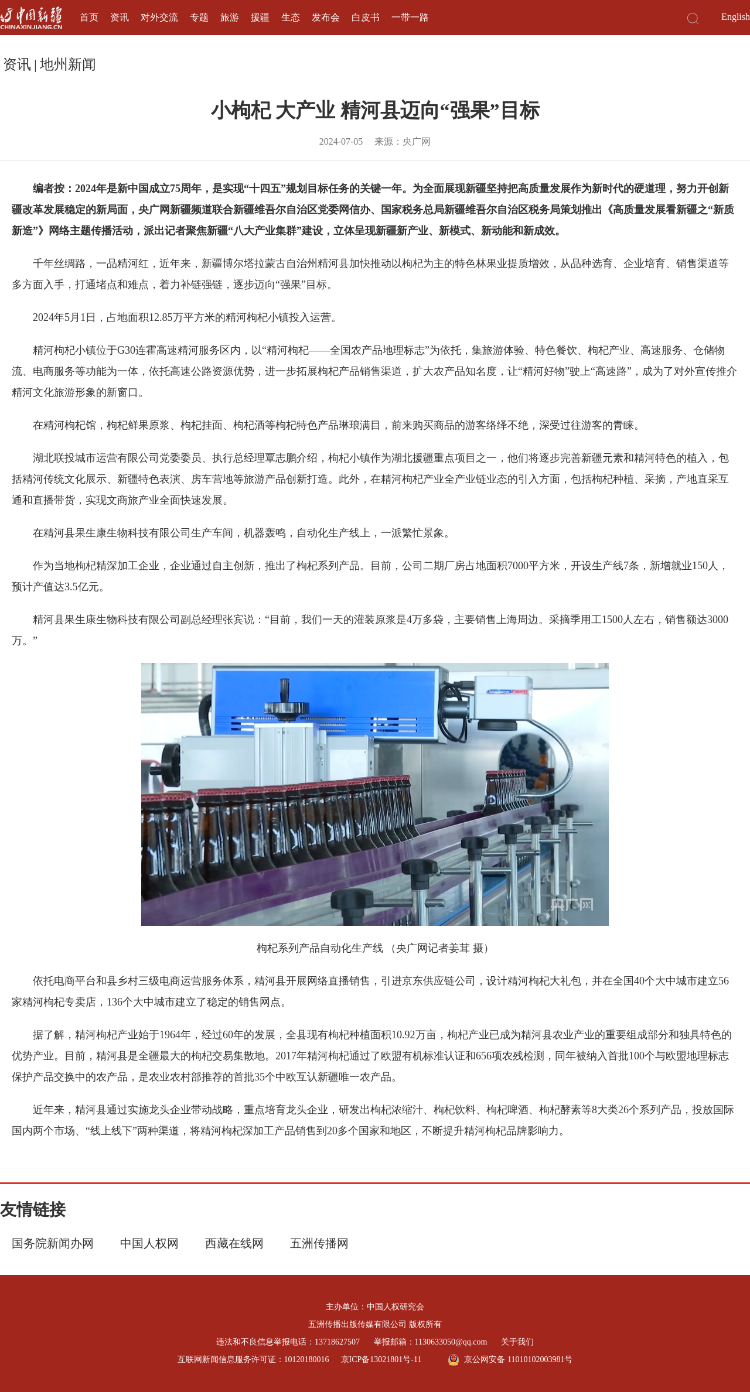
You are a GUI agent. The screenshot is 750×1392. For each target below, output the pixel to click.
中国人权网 (149, 1243)
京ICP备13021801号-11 (381, 1359)
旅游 (229, 17)
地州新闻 (68, 64)
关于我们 (517, 1342)
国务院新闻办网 (53, 1243)
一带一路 (410, 17)
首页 (89, 17)
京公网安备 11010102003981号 (510, 1360)
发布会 (326, 17)
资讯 (119, 17)
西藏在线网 (234, 1243)
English (735, 17)
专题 (199, 17)
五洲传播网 (319, 1243)
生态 (290, 17)
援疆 (260, 17)
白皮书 (366, 17)
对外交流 (159, 17)
